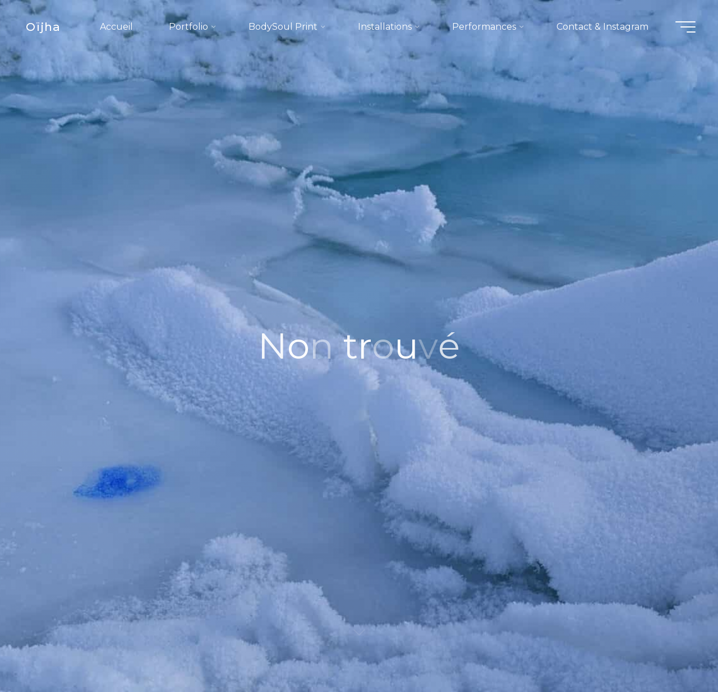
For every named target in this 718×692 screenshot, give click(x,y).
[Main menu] (685, 27)
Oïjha (43, 27)
